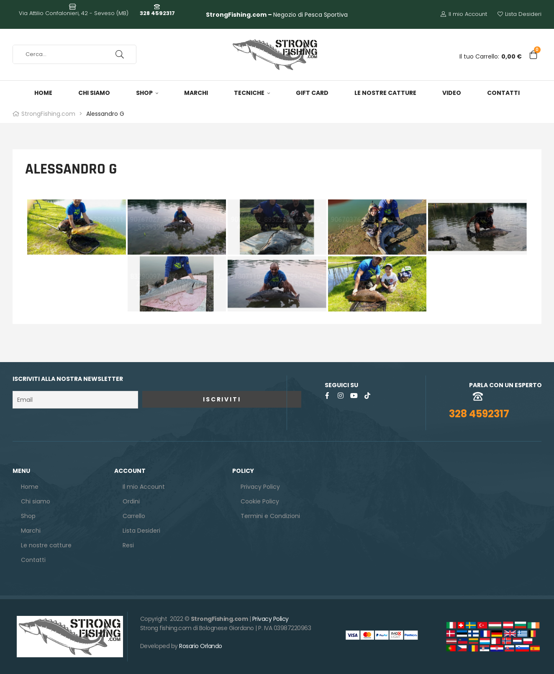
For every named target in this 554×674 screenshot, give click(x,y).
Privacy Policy (270, 619)
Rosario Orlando (200, 646)
